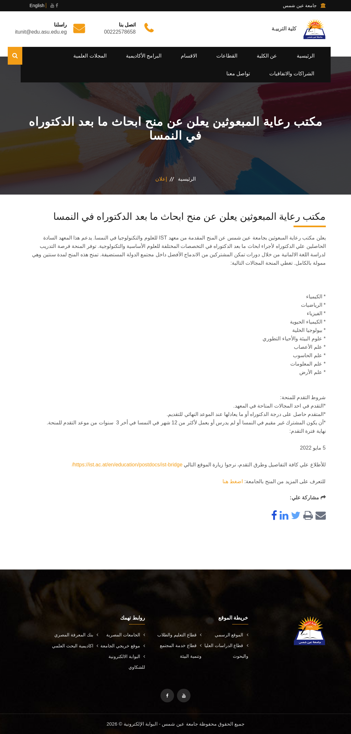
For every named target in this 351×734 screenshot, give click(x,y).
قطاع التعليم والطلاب (179, 634)
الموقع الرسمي (231, 634)
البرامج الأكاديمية (143, 56)
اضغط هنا (232, 481)
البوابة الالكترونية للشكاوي (126, 662)
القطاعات (226, 56)
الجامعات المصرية (125, 634)
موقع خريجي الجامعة (122, 645)
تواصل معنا (238, 73)
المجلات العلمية (89, 56)
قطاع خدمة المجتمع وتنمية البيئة (180, 651)
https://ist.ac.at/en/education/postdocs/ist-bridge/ (127, 464)
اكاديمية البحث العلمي (75, 645)
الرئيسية (306, 56)
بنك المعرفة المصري (76, 634)
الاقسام (189, 56)
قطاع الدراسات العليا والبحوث (226, 651)
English (37, 5)
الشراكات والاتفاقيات (291, 73)
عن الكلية (267, 56)
